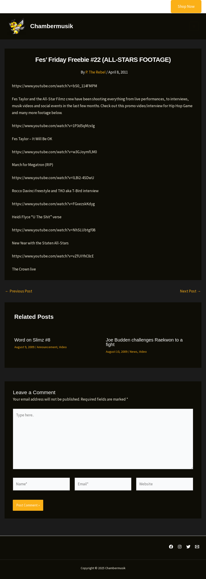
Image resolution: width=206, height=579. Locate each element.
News (133, 352)
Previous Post (18, 292)
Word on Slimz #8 (32, 340)
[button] (183, 6)
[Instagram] (180, 547)
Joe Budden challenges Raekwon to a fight (144, 343)
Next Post (190, 292)
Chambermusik (52, 26)
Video (63, 348)
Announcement (47, 348)
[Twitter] (188, 547)
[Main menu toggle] (194, 27)
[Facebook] (171, 547)
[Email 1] (197, 547)
